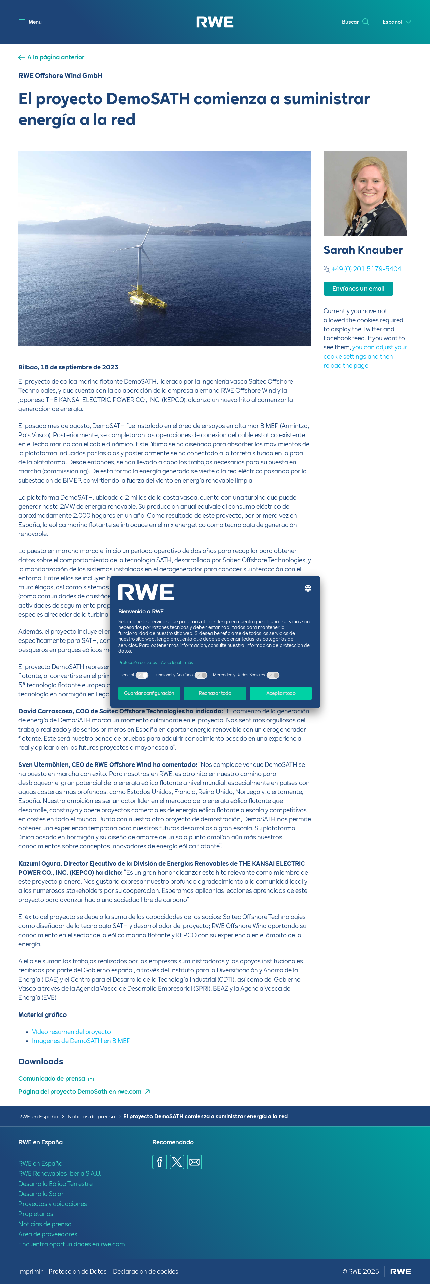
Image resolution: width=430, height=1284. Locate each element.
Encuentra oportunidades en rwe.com (71, 1244)
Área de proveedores (47, 1234)
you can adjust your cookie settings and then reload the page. (365, 356)
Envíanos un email (358, 288)
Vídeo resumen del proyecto (71, 1031)
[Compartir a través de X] (177, 1162)
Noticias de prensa (91, 1116)
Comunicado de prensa (51, 1078)
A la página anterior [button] (55, 57)
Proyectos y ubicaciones (52, 1203)
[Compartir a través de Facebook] (159, 1162)
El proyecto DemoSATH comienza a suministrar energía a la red (205, 1116)
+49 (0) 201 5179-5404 (366, 269)
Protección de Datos (78, 1271)
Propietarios (35, 1213)
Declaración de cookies (145, 1271)
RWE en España (38, 1116)
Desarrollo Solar (41, 1193)
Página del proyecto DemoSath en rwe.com (79, 1091)
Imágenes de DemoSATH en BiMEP (81, 1040)
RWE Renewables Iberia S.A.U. (59, 1173)
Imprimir (30, 1271)
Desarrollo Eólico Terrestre (55, 1183)
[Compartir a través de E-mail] (194, 1162)
